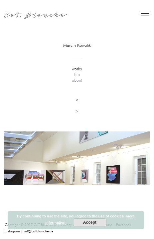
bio (77, 74)
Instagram (12, 231)
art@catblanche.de (38, 231)
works (77, 69)
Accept (89, 222)
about (77, 80)
